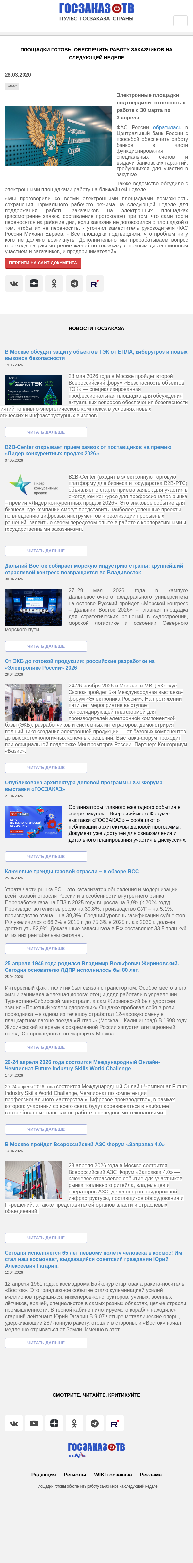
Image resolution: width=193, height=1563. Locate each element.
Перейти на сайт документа (43, 262)
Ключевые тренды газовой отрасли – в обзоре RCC (72, 871)
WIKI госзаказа (113, 1474)
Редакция (43, 1474)
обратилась (169, 127)
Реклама (151, 1474)
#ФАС (12, 86)
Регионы (75, 1474)
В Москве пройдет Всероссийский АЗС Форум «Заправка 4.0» (85, 1144)
